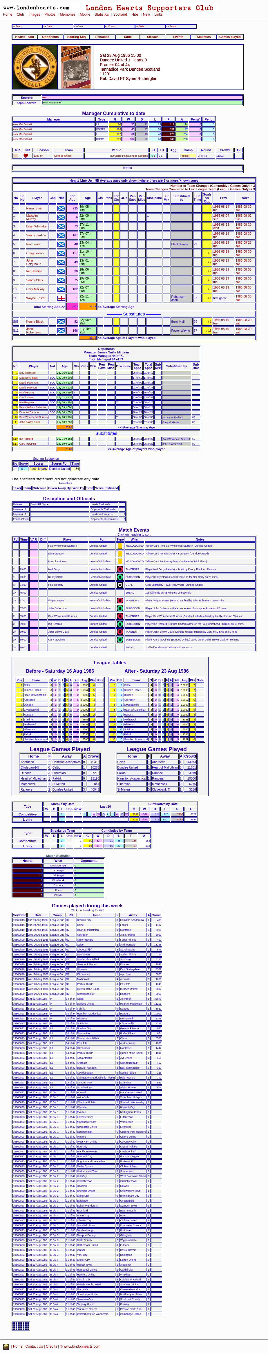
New (146, 14)
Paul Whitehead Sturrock (33, 417)
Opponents (50, 37)
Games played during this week (87, 905)
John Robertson (33, 330)
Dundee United (62, 155)
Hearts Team (24, 37)
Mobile (85, 14)
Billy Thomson (27, 372)
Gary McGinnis (28, 443)
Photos (49, 14)
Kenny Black (35, 321)
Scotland (120, 14)
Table (128, 37)
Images (34, 14)
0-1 (153, 155)
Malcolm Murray (32, 217)
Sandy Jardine (36, 235)
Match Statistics (58, 855)
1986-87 (38, 155)
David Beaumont (29, 382)
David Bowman (28, 387)
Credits (51, 1346)
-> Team (171, 26)
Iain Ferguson (27, 402)
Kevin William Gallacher (33, 407)
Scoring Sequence (46, 458)
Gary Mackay (35, 289)
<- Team (17, 26)
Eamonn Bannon (29, 412)
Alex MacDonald (22, 124)
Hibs (134, 14)
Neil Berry (33, 244)
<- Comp (79, 26)
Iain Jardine (34, 271)
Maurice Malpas (28, 377)
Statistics (102, 14)
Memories (67, 14)
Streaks (152, 37)
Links (158, 14)
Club (20, 14)
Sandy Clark (34, 280)
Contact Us (34, 1346)
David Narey (26, 397)
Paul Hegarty (27, 392)
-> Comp (110, 26)
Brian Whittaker (37, 226)
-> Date (140, 26)
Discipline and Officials (69, 498)
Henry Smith (35, 208)
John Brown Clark (29, 422)
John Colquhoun (33, 262)
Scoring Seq (76, 37)
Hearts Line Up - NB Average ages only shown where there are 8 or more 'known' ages (134, 180)
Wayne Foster (36, 298)
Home (7, 14)
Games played (230, 37)
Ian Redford (26, 438)
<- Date (48, 26)
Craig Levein (35, 253)
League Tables (110, 662)
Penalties (102, 37)
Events (178, 37)
